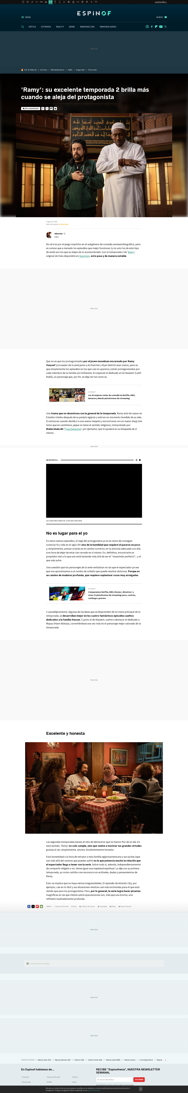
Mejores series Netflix (113, 1060)
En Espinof (92, 392)
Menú (28, 17)
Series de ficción (61, 906)
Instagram (147, 26)
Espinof (94, 13)
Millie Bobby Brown (57, 70)
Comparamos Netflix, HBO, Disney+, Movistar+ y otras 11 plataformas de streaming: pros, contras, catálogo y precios (112, 595)
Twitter (165, 26)
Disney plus (26, 1082)
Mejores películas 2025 (63, 1060)
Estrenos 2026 (79, 1060)
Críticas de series (88, 906)
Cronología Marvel (146, 1060)
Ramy (131, 252)
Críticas (74, 906)
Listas (74, 1082)
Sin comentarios (32, 108)
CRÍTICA (32, 26)
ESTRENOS (46, 26)
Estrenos (25, 1077)
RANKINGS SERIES (108, 26)
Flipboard (156, 26)
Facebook (151, 26)
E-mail (55, 108)
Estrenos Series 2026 (95, 1060)
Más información (94, 1090)
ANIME (72, 26)
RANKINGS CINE (87, 26)
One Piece (43, 70)
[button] (60, 233)
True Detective (73, 428)
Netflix (70, 70)
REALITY (60, 26)
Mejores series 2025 (44, 1060)
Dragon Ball (80, 70)
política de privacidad (126, 1085)
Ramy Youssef (125, 906)
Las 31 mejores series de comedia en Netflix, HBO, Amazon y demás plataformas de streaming (111, 397)
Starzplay (84, 255)
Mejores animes (130, 1060)
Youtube (160, 26)
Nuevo (159, 17)
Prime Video (92, 70)
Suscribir (139, 1079)
